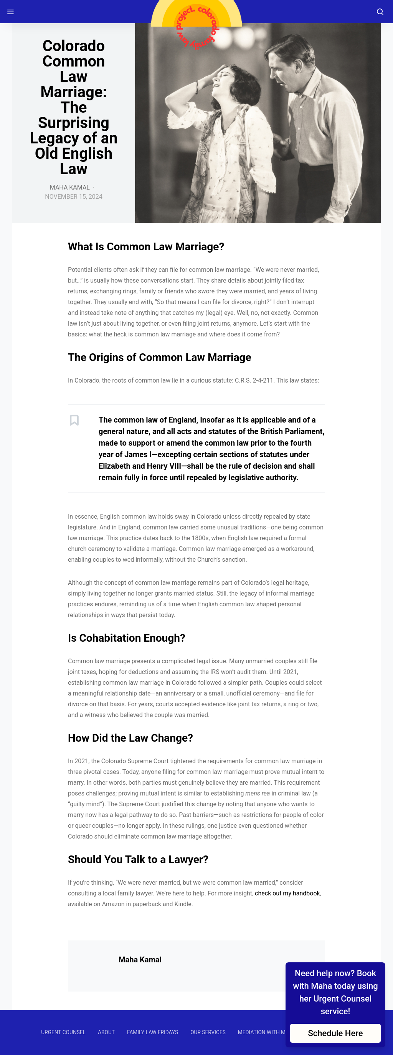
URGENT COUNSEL (63, 1032)
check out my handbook (287, 893)
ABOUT (106, 1032)
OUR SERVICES (208, 1032)
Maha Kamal (70, 187)
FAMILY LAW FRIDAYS (152, 1032)
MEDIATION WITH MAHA (267, 1032)
